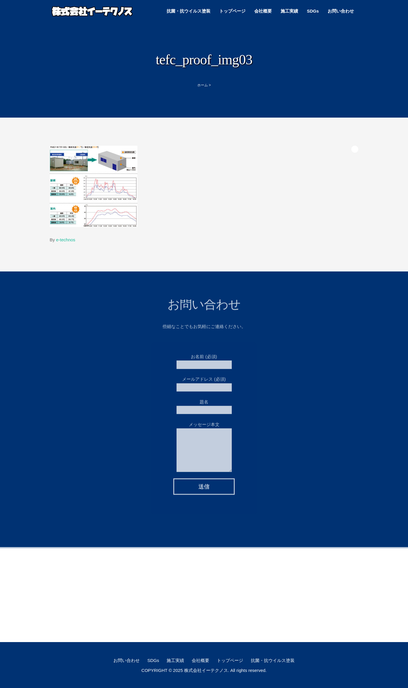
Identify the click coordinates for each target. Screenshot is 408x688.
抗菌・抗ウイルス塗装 (188, 10)
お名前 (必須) (204, 358)
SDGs (313, 10)
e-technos (65, 239)
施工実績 (289, 10)
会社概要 (263, 10)
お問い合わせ (341, 10)
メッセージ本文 (204, 435)
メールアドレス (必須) (204, 381)
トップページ (232, 10)
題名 (204, 404)
